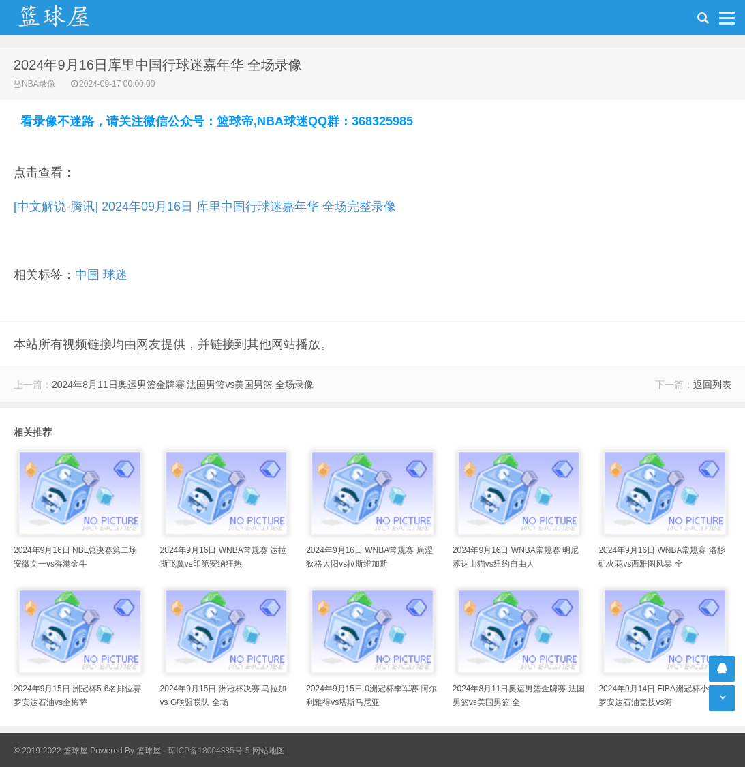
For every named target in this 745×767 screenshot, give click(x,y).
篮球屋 (148, 750)
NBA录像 (38, 84)
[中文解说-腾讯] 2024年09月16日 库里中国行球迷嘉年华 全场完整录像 (205, 206)
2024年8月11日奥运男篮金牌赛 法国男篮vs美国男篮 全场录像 (183, 384)
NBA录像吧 (68, 17)
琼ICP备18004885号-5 (208, 750)
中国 (87, 275)
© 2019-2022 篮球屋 (51, 750)
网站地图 (268, 750)
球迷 (115, 275)
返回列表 (712, 384)
